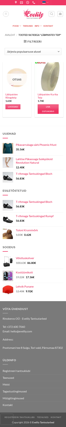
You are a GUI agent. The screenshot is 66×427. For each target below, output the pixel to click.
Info (38, 26)
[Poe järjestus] (33, 51)
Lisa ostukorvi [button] (48, 109)
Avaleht (10, 35)
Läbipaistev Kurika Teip (48, 96)
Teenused (28, 26)
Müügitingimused (13, 398)
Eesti (45, 2)
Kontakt (48, 26)
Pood (17, 26)
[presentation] (7, 419)
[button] (6, 14)
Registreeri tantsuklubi (16, 370)
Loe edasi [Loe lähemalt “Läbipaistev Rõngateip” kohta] (13, 107)
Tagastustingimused (15, 391)
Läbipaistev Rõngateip (11, 96)
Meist (6, 384)
